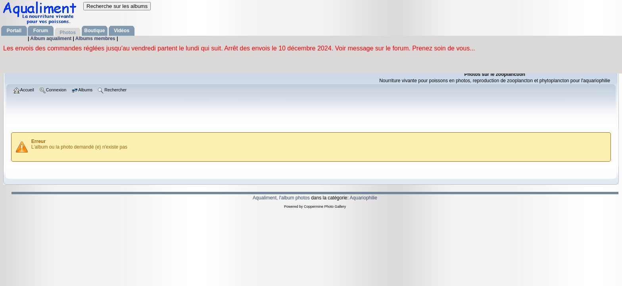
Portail (14, 30)
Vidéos (121, 30)
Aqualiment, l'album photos (281, 198)
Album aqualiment (51, 38)
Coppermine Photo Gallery (325, 207)
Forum (40, 30)
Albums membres (96, 38)
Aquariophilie (363, 198)
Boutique (94, 30)
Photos (68, 32)
